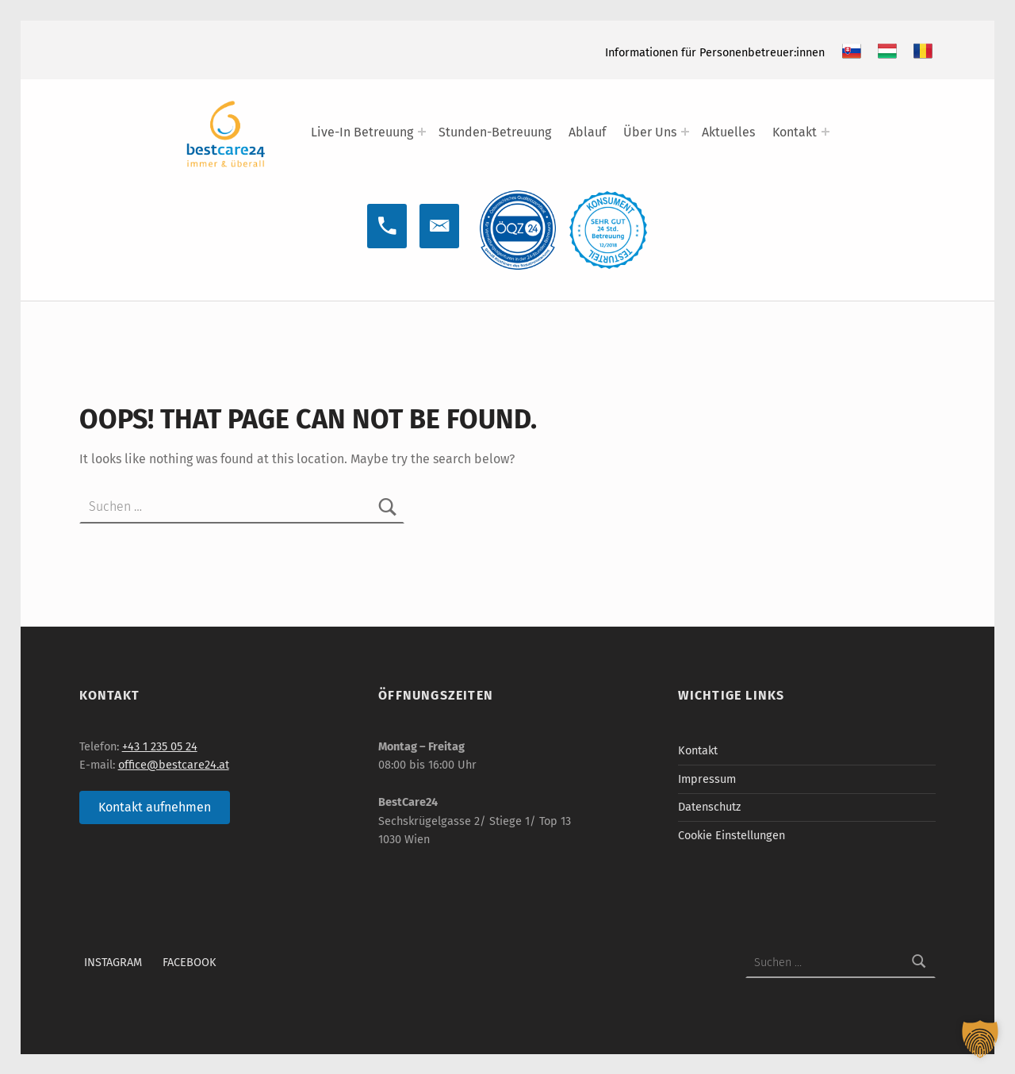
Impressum (707, 779)
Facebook (189, 962)
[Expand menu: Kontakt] (825, 132)
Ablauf (587, 132)
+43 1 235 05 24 (159, 746)
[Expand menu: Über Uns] (685, 132)
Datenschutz (709, 807)
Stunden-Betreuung (495, 132)
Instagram (113, 962)
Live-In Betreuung (362, 132)
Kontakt (794, 132)
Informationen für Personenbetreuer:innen (715, 52)
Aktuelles (728, 132)
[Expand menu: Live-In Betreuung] (422, 132)
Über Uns (649, 132)
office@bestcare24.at (173, 765)
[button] (980, 1039)
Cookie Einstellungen (731, 835)
